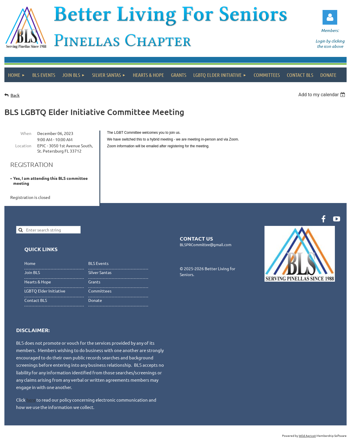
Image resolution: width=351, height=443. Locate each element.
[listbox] (322, 94)
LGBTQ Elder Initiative (44, 290)
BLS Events (98, 263)
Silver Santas (99, 272)
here (30, 400)
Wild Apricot (307, 435)
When (26, 133)
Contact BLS (35, 300)
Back (15, 95)
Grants (94, 281)
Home (29, 263)
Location (23, 145)
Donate (95, 300)
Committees (99, 290)
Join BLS (32, 272)
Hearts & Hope (37, 281)
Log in (330, 17)
